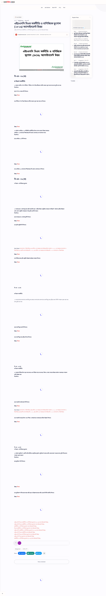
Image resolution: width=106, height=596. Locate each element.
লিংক (21, 96)
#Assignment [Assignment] (20, 549)
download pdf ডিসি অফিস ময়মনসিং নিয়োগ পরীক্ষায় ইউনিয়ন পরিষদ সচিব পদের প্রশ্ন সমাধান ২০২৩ (85, 56)
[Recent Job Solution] (86, 32)
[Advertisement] (44, 580)
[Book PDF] (57, 8)
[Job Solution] (50, 8)
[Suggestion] (84, 61)
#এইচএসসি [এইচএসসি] (27, 549)
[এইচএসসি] (89, 61)
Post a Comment (44, 562)
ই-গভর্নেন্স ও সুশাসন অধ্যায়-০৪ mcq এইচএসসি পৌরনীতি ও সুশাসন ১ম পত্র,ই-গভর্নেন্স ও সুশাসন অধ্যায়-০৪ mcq (85, 65)
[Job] (44, 8)
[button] (24, 554)
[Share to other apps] (47, 554)
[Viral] (67, 8)
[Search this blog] (29, 2)
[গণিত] (62, 8)
